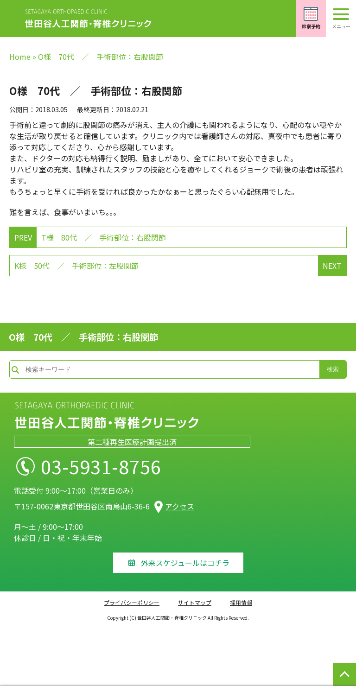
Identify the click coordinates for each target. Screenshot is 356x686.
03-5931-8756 (101, 466)
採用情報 (241, 602)
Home (20, 56)
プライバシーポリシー (131, 602)
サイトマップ (194, 602)
